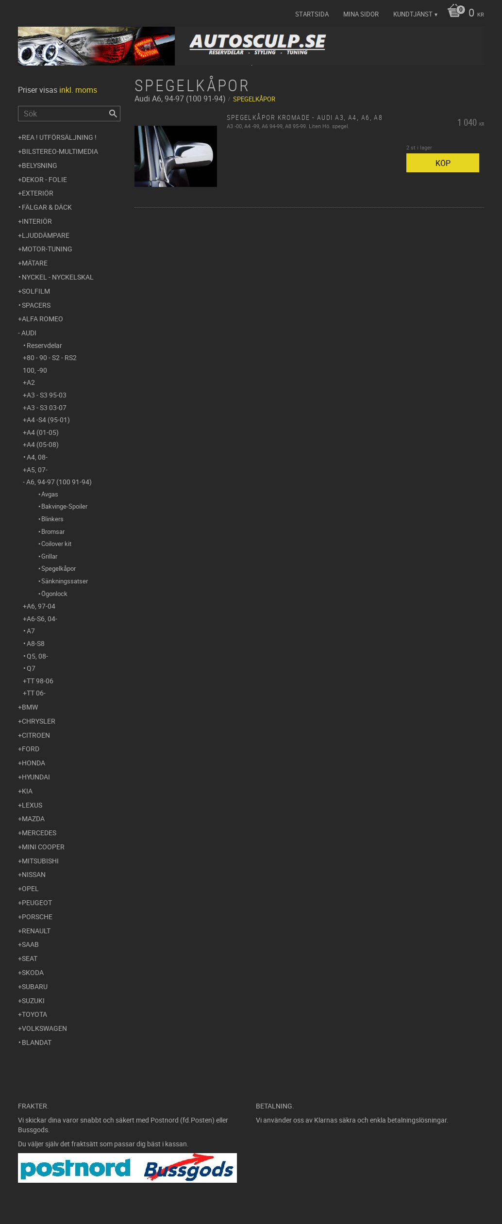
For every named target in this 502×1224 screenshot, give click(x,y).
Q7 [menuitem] (31, 668)
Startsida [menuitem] (312, 14)
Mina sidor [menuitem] (361, 14)
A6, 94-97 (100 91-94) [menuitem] (59, 481)
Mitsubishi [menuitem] (40, 860)
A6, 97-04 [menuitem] (41, 606)
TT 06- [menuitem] (36, 692)
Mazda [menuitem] (33, 818)
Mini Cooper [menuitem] (43, 846)
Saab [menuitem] (30, 944)
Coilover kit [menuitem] (56, 543)
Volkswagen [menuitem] (44, 1028)
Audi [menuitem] (28, 332)
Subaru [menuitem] (35, 986)
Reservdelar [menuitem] (44, 345)
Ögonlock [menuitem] (54, 593)
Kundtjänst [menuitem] (413, 14)
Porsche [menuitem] (37, 916)
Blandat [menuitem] (36, 1042)
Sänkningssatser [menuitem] (64, 581)
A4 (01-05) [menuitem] (43, 432)
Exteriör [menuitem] (37, 193)
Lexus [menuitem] (32, 805)
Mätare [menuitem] (35, 262)
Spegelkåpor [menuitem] (58, 568)
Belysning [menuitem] (39, 165)
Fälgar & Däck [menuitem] (47, 207)
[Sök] (113, 113)
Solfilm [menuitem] (36, 291)
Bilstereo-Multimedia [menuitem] (60, 151)
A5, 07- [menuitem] (37, 469)
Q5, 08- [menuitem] (37, 656)
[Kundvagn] (463, 13)
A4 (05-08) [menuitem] (43, 444)
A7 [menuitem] (31, 630)
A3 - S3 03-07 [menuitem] (47, 407)
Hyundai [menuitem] (36, 776)
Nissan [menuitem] (34, 874)
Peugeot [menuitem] (37, 902)
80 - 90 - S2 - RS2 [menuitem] (52, 357)
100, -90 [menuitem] (35, 370)
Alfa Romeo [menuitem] (42, 318)
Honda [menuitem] (33, 762)
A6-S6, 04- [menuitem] (42, 618)
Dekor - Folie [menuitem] (44, 179)
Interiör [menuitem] (37, 221)
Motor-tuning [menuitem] (47, 248)
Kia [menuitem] (27, 790)
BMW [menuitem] (30, 706)
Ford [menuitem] (30, 748)
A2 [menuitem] (31, 382)
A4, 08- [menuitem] (37, 457)
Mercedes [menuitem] (39, 832)
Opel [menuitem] (30, 888)
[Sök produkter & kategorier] (69, 113)
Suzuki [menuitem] (33, 1000)
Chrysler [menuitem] (38, 721)
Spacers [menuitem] (36, 305)
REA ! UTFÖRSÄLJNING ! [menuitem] (59, 137)
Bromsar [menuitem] (53, 531)
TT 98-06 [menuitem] (40, 680)
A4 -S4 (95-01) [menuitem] (48, 419)
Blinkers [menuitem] (52, 518)
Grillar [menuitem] (49, 556)
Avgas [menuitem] (49, 494)
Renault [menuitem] (36, 930)
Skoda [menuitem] (33, 972)
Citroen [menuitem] (36, 735)
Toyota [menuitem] (34, 1014)
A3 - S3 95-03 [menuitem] (47, 394)
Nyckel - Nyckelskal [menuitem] (58, 276)
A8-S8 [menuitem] (36, 643)
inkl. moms (78, 89)
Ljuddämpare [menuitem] (45, 235)
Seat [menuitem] (29, 958)
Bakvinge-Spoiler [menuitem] (64, 506)
